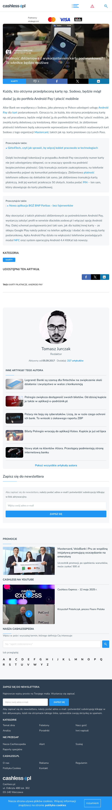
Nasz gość (81, 725)
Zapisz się (59, 702)
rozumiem (92, 803)
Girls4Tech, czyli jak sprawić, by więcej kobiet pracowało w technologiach (52, 147)
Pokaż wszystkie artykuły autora (56, 465)
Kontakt (43, 768)
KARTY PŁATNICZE (18, 284)
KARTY (14, 81)
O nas (6, 763)
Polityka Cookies (12, 768)
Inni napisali (82, 730)
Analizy (7, 730)
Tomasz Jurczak (23, 50)
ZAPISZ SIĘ (56, 513)
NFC (17, 240)
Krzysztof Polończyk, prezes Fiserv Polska (81, 609)
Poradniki (44, 730)
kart (14, 112)
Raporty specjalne (12, 749)
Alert (42, 744)
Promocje (10, 539)
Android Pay (43, 98)
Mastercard (41, 132)
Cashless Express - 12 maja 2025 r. (77, 589)
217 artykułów (75, 360)
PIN (85, 182)
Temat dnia (9, 725)
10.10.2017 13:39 (22, 53)
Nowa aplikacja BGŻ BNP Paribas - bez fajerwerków (40, 205)
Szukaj (79, 744)
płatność (89, 172)
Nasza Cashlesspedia (14, 744)
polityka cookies (55, 805)
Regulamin (81, 763)
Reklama (44, 763)
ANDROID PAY (35, 284)
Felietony (44, 725)
